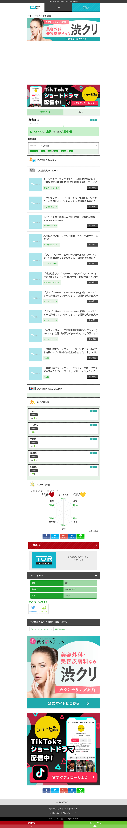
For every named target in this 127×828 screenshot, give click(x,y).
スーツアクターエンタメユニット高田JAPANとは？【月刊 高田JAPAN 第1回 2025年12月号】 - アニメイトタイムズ (70, 182)
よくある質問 (63, 809)
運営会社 (73, 809)
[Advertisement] (63, 63)
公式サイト (48, 605)
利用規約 (52, 809)
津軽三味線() (60, 629)
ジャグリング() (47, 629)
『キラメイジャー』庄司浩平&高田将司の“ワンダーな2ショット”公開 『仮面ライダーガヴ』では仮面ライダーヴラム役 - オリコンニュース (70, 333)
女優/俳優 (66, 131)
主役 (48, 131)
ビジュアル (36, 131)
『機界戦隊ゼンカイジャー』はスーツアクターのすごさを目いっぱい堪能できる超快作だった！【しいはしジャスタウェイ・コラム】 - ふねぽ (70, 352)
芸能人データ (45, 112)
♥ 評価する (36, 545)
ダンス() (34, 629)
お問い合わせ (55, 813)
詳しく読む (92, 188)
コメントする (95, 825)
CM (58, 7)
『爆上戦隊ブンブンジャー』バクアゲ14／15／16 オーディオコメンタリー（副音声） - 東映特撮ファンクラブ (70, 276)
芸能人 (86, 7)
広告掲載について (69, 813)
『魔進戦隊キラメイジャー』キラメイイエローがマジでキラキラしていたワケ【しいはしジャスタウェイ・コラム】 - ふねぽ (70, 371)
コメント (81, 112)
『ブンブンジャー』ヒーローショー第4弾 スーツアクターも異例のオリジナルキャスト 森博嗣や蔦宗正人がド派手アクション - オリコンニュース (70, 201)
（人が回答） (41, 146)
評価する (32, 825)
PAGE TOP (63, 802)
